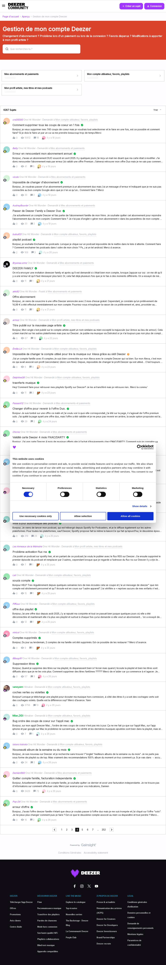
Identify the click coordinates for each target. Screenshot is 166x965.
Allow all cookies (130, 516)
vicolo (15, 177)
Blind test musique (46, 945)
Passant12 (17, 403)
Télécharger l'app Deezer (21, 902)
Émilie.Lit (17, 348)
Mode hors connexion (47, 926)
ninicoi (15, 632)
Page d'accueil (11, 16)
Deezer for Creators (106, 918)
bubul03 (16, 234)
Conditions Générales (69, 852)
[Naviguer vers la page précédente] (54, 830)
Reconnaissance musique (49, 908)
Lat (14, 575)
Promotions (15, 914)
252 (104, 829)
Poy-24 (16, 801)
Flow (39, 902)
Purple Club (71, 937)
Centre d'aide (16, 926)
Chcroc (16, 432)
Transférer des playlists (48, 914)
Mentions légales (135, 934)
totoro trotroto (19, 744)
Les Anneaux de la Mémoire (27, 546)
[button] (4, 6)
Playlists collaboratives (48, 939)
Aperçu (26, 16)
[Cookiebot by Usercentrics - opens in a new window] (139, 447)
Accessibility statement (96, 852)
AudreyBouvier (20, 205)
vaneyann (17, 687)
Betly (15, 148)
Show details (139, 506)
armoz (15, 320)
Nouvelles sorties (74, 914)
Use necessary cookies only (35, 516)
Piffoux (16, 603)
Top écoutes (71, 908)
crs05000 (17, 119)
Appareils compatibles (47, 951)
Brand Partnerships (106, 937)
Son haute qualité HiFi (47, 932)
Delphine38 (18, 377)
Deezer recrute (104, 943)
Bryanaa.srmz (19, 262)
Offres (13, 908)
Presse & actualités (106, 902)
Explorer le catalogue (75, 902)
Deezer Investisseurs (107, 931)
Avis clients (15, 920)
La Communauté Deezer (77, 931)
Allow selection (83, 516)
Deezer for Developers (107, 925)
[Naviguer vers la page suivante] (111, 830)
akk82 (15, 291)
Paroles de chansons (47, 920)
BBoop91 (17, 658)
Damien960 (18, 772)
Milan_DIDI (17, 715)
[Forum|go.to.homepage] (18, 6)
